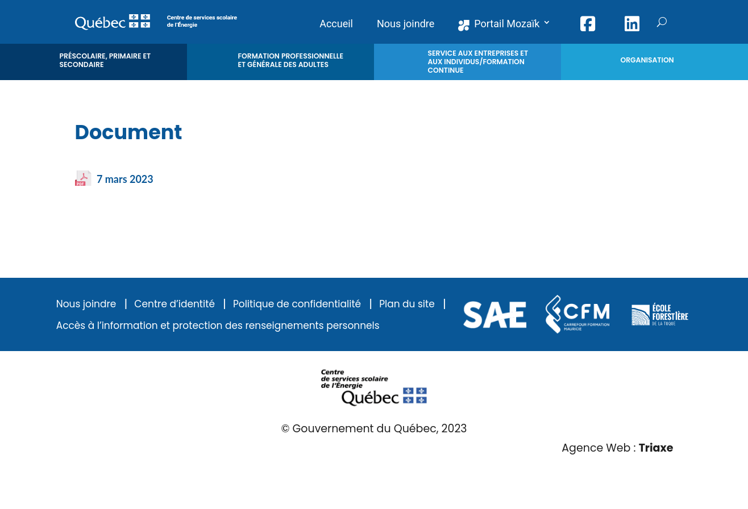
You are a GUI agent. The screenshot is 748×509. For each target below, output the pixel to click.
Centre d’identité (174, 304)
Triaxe (656, 448)
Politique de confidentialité (297, 304)
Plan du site (407, 304)
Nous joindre (86, 304)
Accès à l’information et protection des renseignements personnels (218, 325)
